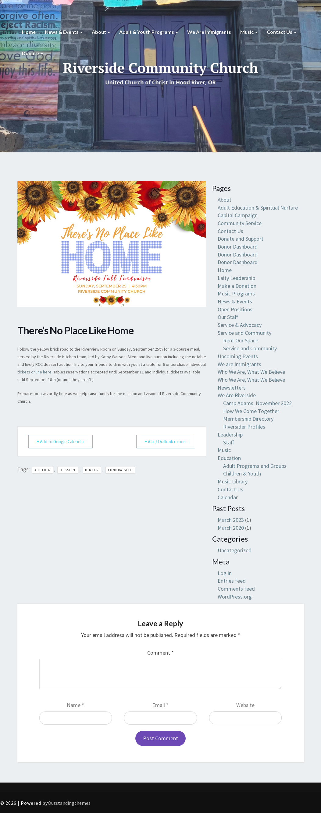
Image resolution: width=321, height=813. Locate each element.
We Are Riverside (237, 395)
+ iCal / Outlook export (165, 441)
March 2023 (231, 519)
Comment (160, 652)
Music (249, 32)
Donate (32, 53)
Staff (228, 442)
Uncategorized (234, 550)
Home (29, 32)
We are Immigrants (209, 32)
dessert (68, 470)
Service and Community (244, 332)
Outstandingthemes (69, 803)
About (101, 32)
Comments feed (236, 588)
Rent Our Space (240, 340)
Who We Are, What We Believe (251, 371)
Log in (225, 573)
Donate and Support (240, 238)
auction (42, 470)
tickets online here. (34, 372)
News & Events (64, 32)
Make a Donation (237, 285)
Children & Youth (242, 473)
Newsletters (232, 387)
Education (229, 457)
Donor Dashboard (238, 246)
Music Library (233, 481)
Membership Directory (248, 418)
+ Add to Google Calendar (61, 441)
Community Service (240, 223)
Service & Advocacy (240, 324)
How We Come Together (251, 411)
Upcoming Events (238, 356)
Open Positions (235, 309)
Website (245, 705)
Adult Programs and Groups (255, 465)
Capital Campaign (238, 215)
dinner (92, 470)
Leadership (230, 434)
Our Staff (228, 316)
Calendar (228, 497)
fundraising (120, 470)
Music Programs (236, 293)
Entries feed (232, 580)
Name (75, 705)
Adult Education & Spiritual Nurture (258, 207)
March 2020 (231, 527)
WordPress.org (235, 596)
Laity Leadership (236, 277)
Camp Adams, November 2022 (257, 403)
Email (160, 705)
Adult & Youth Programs (148, 32)
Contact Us (281, 32)
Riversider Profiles (244, 426)
